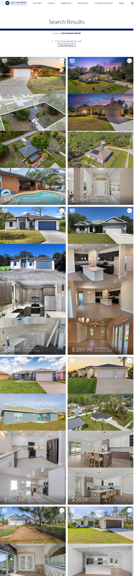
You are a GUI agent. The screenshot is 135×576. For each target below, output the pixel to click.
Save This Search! (67, 45)
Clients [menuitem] (51, 3)
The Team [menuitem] (37, 3)
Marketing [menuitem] (66, 3)
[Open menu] (132, 3)
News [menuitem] (121, 3)
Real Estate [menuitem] (83, 3)
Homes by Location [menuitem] (104, 3)
